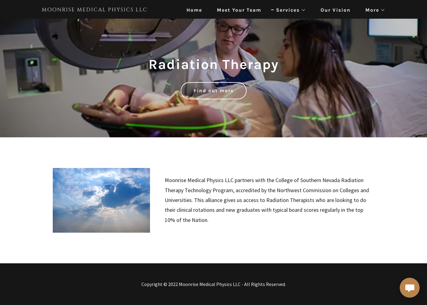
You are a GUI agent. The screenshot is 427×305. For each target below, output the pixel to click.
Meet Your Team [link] (239, 10)
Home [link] (194, 10)
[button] (288, 10)
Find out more (214, 90)
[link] (102, 9)
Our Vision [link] (336, 10)
